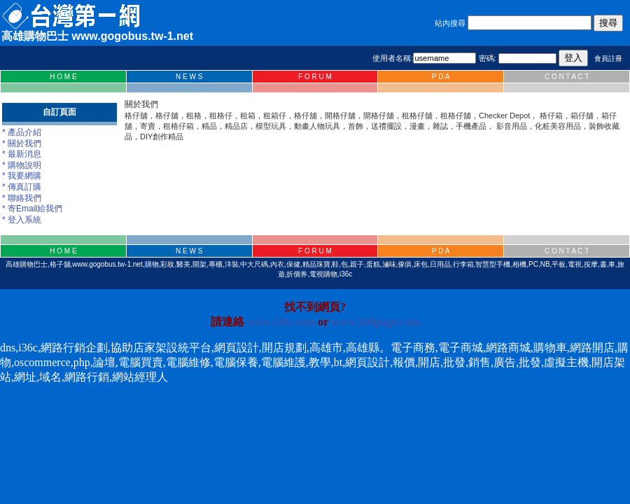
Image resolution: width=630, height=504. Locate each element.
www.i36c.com (281, 322)
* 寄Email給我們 (32, 209)
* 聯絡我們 (21, 198)
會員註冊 (608, 58)
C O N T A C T (567, 76)
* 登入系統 (21, 220)
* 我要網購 (21, 176)
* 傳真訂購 (21, 187)
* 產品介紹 (21, 132)
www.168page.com (375, 322)
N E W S (189, 76)
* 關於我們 (21, 143)
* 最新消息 (21, 154)
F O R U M (315, 76)
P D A (440, 76)
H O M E (63, 76)
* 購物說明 (21, 165)
